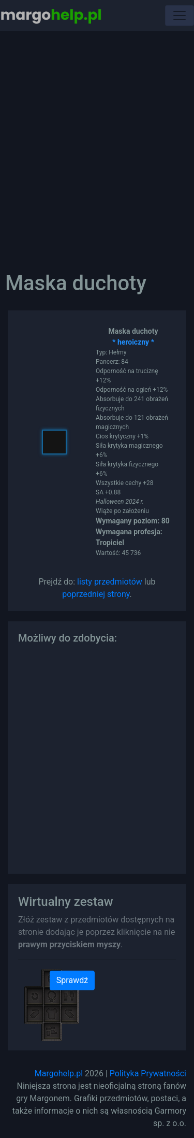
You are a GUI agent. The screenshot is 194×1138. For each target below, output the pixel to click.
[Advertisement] (97, 144)
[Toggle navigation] (179, 15)
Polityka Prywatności (148, 1073)
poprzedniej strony (95, 594)
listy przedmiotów (109, 582)
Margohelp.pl (59, 1073)
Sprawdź (72, 980)
